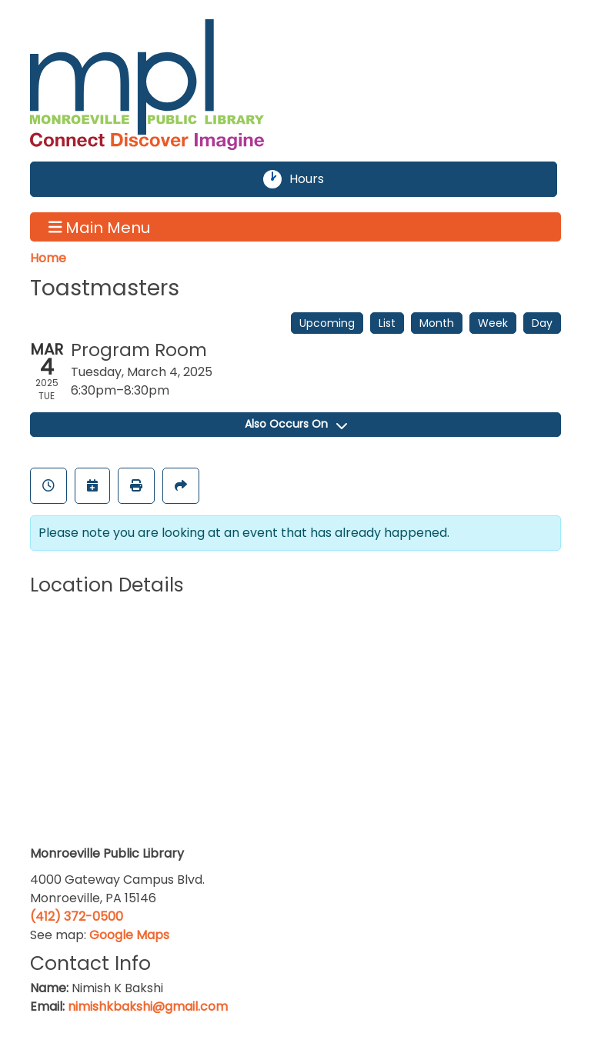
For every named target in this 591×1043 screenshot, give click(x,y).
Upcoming (327, 323)
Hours (315, 179)
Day (542, 323)
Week (493, 323)
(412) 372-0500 (76, 916)
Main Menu (99, 227)
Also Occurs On (296, 424)
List (387, 323)
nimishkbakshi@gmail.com (148, 1006)
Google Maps (129, 935)
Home (48, 258)
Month (436, 323)
